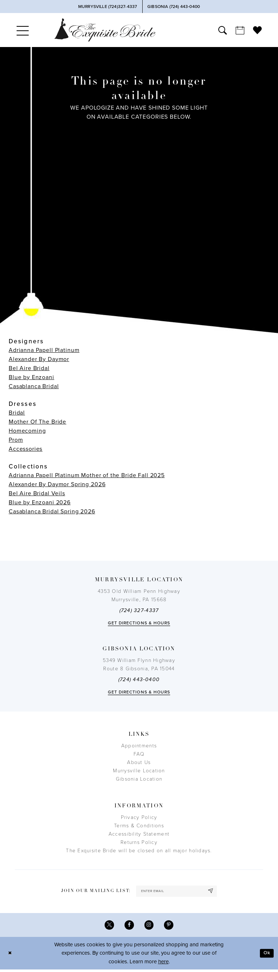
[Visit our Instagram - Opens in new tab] (149, 927)
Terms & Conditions (139, 826)
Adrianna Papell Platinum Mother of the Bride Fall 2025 (87, 475)
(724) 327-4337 (139, 610)
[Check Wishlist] (257, 30)
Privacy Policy (139, 817)
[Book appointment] (240, 30)
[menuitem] (22, 30)
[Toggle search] (222, 30)
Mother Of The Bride (37, 421)
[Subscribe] (215, 892)
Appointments (139, 746)
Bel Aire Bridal (29, 368)
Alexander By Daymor (39, 359)
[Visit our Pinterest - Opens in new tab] (170, 927)
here (163, 964)
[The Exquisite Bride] (105, 30)
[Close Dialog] (10, 955)
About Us (139, 762)
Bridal (17, 412)
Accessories (25, 449)
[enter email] (176, 892)
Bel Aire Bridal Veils (37, 493)
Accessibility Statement (139, 834)
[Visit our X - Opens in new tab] (107, 927)
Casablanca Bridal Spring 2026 (52, 511)
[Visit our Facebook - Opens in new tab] (128, 927)
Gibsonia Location (139, 779)
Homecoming (27, 430)
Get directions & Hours (139, 622)
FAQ (139, 754)
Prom (16, 439)
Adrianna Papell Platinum (44, 350)
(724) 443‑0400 (139, 679)
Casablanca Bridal (34, 386)
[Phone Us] (107, 6)
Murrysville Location (139, 771)
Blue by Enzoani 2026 (40, 502)
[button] (22, 30)
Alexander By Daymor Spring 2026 (57, 484)
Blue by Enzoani (31, 377)
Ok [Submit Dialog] (266, 955)
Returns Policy (139, 842)
